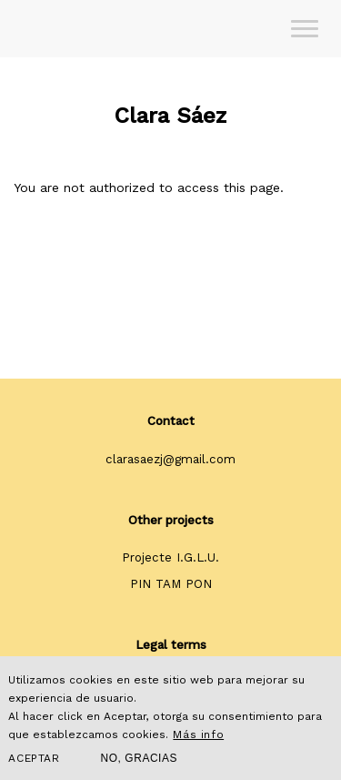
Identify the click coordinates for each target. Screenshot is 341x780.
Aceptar (33, 758)
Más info (198, 734)
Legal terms (170, 645)
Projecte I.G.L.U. (170, 557)
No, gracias (139, 758)
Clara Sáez (170, 115)
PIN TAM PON (171, 584)
